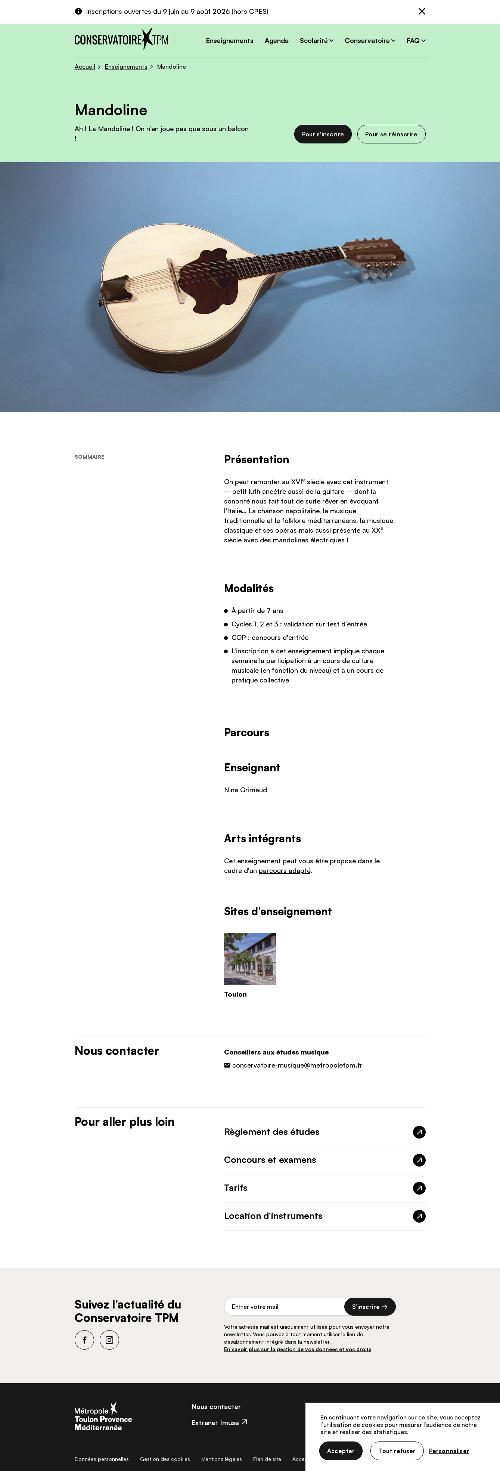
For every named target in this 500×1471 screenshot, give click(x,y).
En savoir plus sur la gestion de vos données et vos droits (297, 1349)
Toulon (235, 994)
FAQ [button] (413, 40)
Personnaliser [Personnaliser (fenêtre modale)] (449, 1451)
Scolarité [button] (314, 40)
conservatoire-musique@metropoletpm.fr (297, 1065)
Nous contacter (216, 1406)
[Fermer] (422, 12)
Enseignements (230, 40)
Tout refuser (397, 1451)
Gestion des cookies (165, 1459)
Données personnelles (102, 1459)
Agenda (277, 40)
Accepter (341, 1451)
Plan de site (267, 1459)
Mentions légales (221, 1459)
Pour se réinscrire (391, 134)
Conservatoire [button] (367, 40)
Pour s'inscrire (323, 134)
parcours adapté (284, 870)
